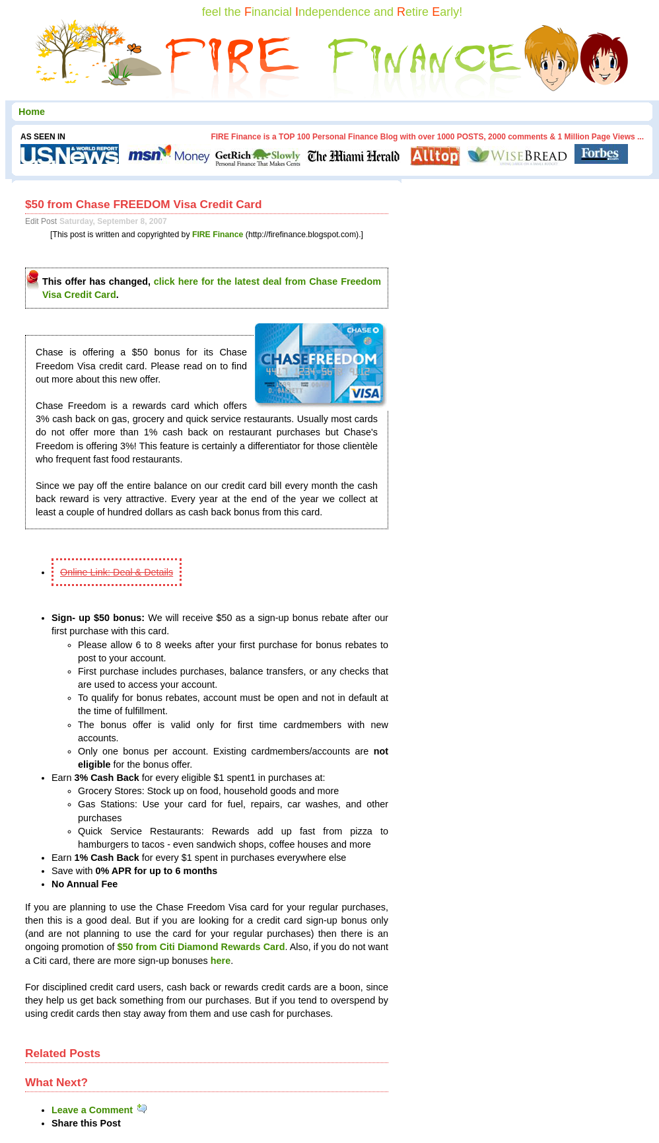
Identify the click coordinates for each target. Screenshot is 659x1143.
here (220, 960)
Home (31, 111)
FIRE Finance (218, 234)
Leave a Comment (100, 1110)
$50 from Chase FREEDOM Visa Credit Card (143, 204)
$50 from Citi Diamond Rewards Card (201, 946)
